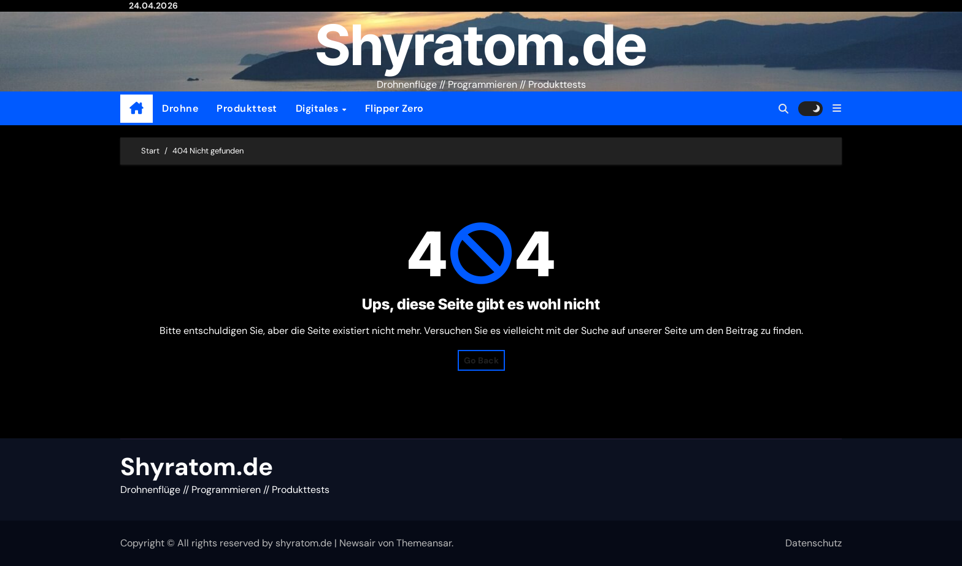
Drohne (180, 108)
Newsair (357, 543)
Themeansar (424, 543)
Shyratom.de (481, 45)
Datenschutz (813, 543)
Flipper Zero (394, 108)
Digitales (318, 108)
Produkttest (247, 108)
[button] (837, 108)
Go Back (481, 360)
